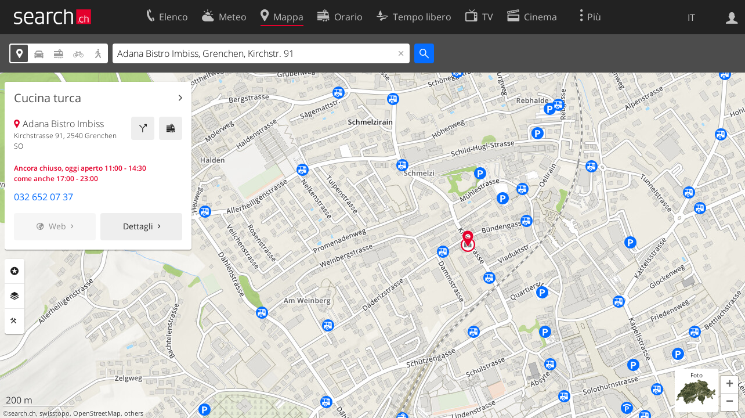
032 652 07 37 (43, 196)
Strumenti (14, 321)
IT (691, 17)
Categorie (14, 271)
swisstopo (54, 413)
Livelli (14, 296)
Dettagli (138, 226)
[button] (729, 385)
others (133, 413)
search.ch (22, 413)
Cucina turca (47, 98)
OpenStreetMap (97, 413)
